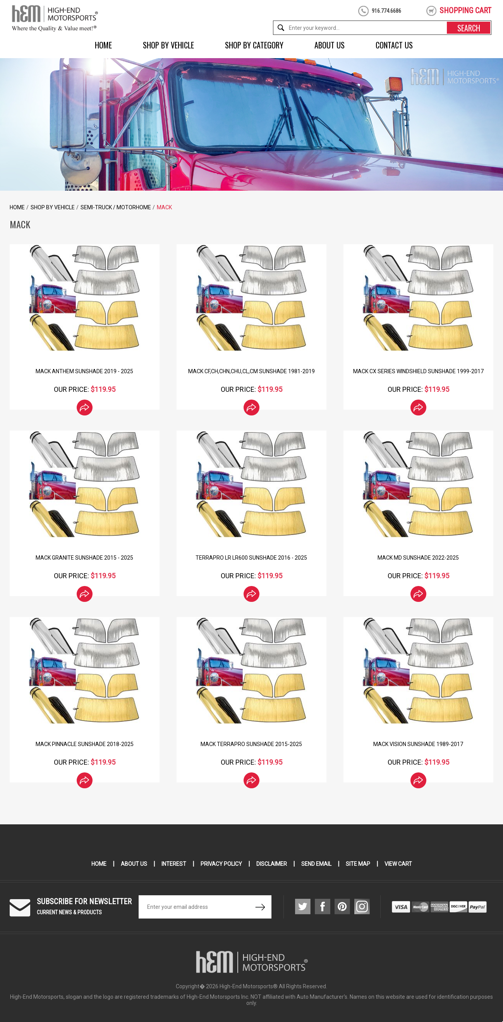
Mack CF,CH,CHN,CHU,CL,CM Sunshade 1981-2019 (251, 371)
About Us (329, 45)
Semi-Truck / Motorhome (116, 207)
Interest (173, 864)
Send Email (316, 864)
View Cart (398, 864)
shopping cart (465, 10)
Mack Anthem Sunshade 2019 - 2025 (84, 371)
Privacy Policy (221, 864)
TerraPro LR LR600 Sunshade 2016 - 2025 (251, 558)
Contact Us (394, 45)
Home (103, 45)
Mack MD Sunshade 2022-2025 (418, 558)
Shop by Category (254, 45)
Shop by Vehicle (168, 45)
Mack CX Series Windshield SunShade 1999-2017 (418, 371)
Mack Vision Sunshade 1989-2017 (418, 744)
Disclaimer (271, 864)
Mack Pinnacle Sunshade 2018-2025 (85, 744)
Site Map (358, 864)
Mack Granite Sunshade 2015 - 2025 (84, 558)
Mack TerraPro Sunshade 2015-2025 (251, 744)
